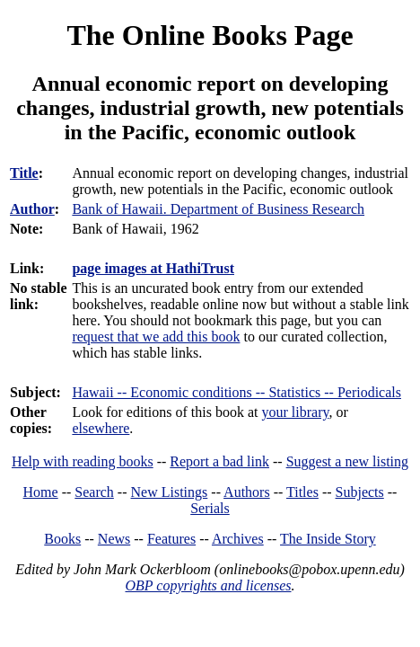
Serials (210, 508)
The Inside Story (328, 538)
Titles (302, 492)
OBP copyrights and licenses (208, 585)
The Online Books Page (209, 35)
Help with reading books (82, 461)
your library (294, 412)
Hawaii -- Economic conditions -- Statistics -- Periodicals (236, 392)
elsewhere (100, 428)
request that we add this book (156, 336)
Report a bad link (219, 461)
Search (94, 492)
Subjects (360, 492)
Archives (238, 538)
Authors (246, 492)
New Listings (169, 492)
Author (32, 209)
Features (171, 538)
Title (24, 173)
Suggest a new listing (347, 461)
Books (62, 538)
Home (40, 492)
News (114, 538)
